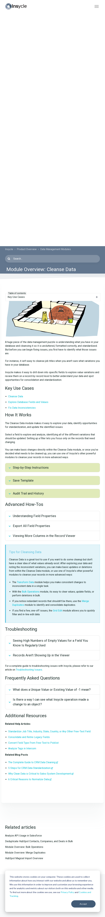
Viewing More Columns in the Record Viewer (44, 536)
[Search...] (52, 259)
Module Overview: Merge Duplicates (25, 852)
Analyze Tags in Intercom (22, 748)
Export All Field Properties (31, 526)
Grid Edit (57, 610)
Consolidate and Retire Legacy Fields (29, 737)
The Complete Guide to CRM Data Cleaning (31, 762)
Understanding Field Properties (34, 516)
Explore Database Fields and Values (28, 402)
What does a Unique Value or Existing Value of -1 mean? (52, 689)
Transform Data (25, 582)
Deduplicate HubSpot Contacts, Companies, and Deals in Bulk (39, 841)
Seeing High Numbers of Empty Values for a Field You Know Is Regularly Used (50, 643)
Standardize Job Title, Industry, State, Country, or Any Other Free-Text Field (49, 731)
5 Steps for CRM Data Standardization (29, 768)
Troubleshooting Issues (29, 669)
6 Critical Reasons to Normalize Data (28, 779)
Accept (83, 904)
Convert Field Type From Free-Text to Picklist (33, 742)
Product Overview (27, 249)
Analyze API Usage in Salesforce (23, 835)
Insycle (9, 249)
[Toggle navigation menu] (96, 6)
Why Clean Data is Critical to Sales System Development (39, 773)
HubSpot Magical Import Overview (24, 858)
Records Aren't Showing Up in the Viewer (41, 655)
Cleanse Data (15, 396)
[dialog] (52, 891)
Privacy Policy (67, 892)
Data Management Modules (55, 249)
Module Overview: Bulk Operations (24, 846)
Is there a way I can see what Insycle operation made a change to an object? (51, 702)
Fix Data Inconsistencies (22, 407)
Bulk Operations (30, 591)
